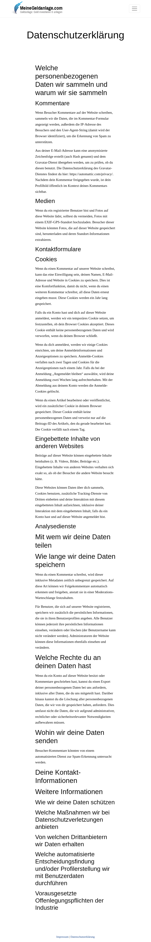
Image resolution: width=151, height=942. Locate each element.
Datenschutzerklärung (83, 936)
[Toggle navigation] (134, 8)
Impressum (62, 936)
